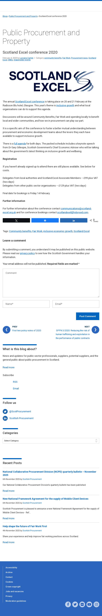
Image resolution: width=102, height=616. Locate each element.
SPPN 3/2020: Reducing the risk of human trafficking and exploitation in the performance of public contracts (73, 334)
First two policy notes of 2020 (26, 330)
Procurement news (79, 58)
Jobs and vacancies (15, 591)
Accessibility (11, 567)
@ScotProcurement (20, 411)
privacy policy (27, 253)
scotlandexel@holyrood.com (72, 212)
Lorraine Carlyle (26, 58)
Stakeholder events (22, 60)
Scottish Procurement (21, 418)
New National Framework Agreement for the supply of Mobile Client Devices (45, 498)
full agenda (20, 143)
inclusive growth (65, 105)
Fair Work (66, 58)
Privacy (9, 596)
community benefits (53, 58)
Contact (9, 577)
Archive (9, 572)
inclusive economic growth (58, 231)
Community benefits (20, 231)
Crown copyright (13, 587)
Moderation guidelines (16, 601)
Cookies (9, 582)
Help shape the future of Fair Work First (25, 526)
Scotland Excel (82, 231)
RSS (10, 381)
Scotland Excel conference (29, 101)
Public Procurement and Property (23, 16)
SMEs (10, 60)
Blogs (5, 16)
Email (11, 388)
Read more (8, 367)
